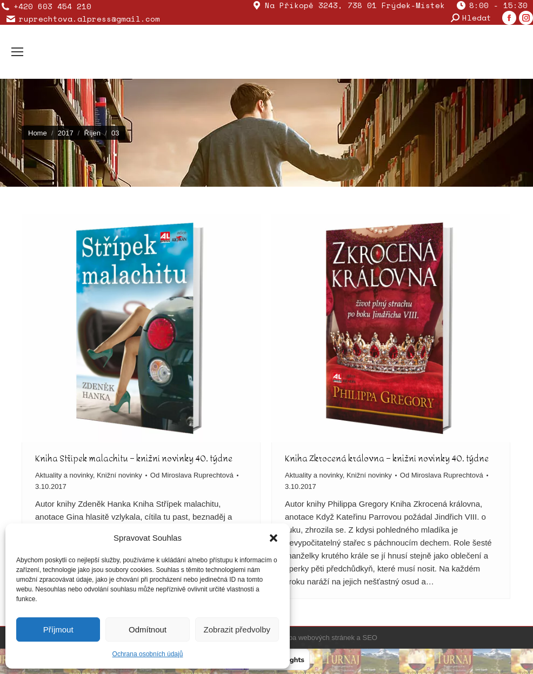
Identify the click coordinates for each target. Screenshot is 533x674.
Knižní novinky (119, 475)
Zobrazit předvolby (237, 629)
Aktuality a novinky (64, 475)
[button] (273, 538)
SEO (369, 638)
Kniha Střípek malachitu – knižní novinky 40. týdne (133, 458)
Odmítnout (147, 629)
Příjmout (58, 629)
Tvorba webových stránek (315, 638)
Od (192, 475)
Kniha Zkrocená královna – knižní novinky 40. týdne (387, 458)
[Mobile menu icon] (17, 51)
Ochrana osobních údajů (147, 654)
